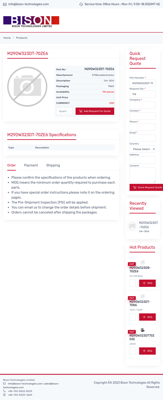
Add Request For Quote (95, 111)
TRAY (111, 86)
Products (21, 37)
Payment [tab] (31, 165)
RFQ (147, 283)
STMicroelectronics (103, 75)
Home (7, 37)
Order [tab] (11, 165)
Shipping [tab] (53, 165)
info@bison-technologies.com (28, 4)
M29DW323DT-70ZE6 (148, 225)
